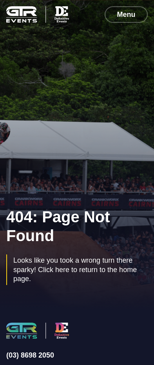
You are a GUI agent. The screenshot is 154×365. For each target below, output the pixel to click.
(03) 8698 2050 (30, 355)
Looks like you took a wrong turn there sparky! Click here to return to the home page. (75, 269)
